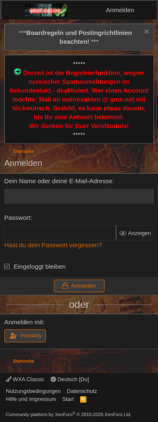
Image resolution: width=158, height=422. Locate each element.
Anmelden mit (23, 322)
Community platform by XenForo (68, 414)
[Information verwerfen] (145, 32)
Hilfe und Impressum (31, 399)
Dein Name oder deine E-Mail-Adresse (58, 180)
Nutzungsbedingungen (33, 391)
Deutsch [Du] (70, 379)
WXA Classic (25, 379)
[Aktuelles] (147, 10)
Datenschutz (82, 391)
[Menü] (13, 10)
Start (68, 399)
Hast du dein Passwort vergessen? (53, 244)
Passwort (17, 217)
